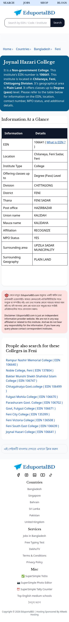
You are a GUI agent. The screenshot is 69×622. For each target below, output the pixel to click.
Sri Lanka (34, 508)
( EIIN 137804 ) (29, 370)
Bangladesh (34, 489)
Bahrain (34, 502)
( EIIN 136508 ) (30, 420)
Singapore (34, 495)
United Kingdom (34, 522)
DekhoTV (34, 549)
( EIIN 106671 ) (30, 408)
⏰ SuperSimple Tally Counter (34, 589)
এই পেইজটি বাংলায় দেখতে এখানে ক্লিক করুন (31, 449)
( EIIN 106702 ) (34, 403)
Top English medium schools (34, 596)
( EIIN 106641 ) (31, 432)
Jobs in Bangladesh (34, 536)
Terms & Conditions (34, 555)
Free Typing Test (34, 542)
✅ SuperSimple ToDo (35, 576)
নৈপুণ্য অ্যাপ (34, 602)
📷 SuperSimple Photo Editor (34, 582)
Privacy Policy (34, 562)
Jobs (26, 2)
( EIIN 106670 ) (32, 397)
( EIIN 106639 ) (32, 426)
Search (8, 2)
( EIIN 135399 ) (27, 414)
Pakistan (34, 515)
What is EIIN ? (56, 142)
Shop (44, 2)
